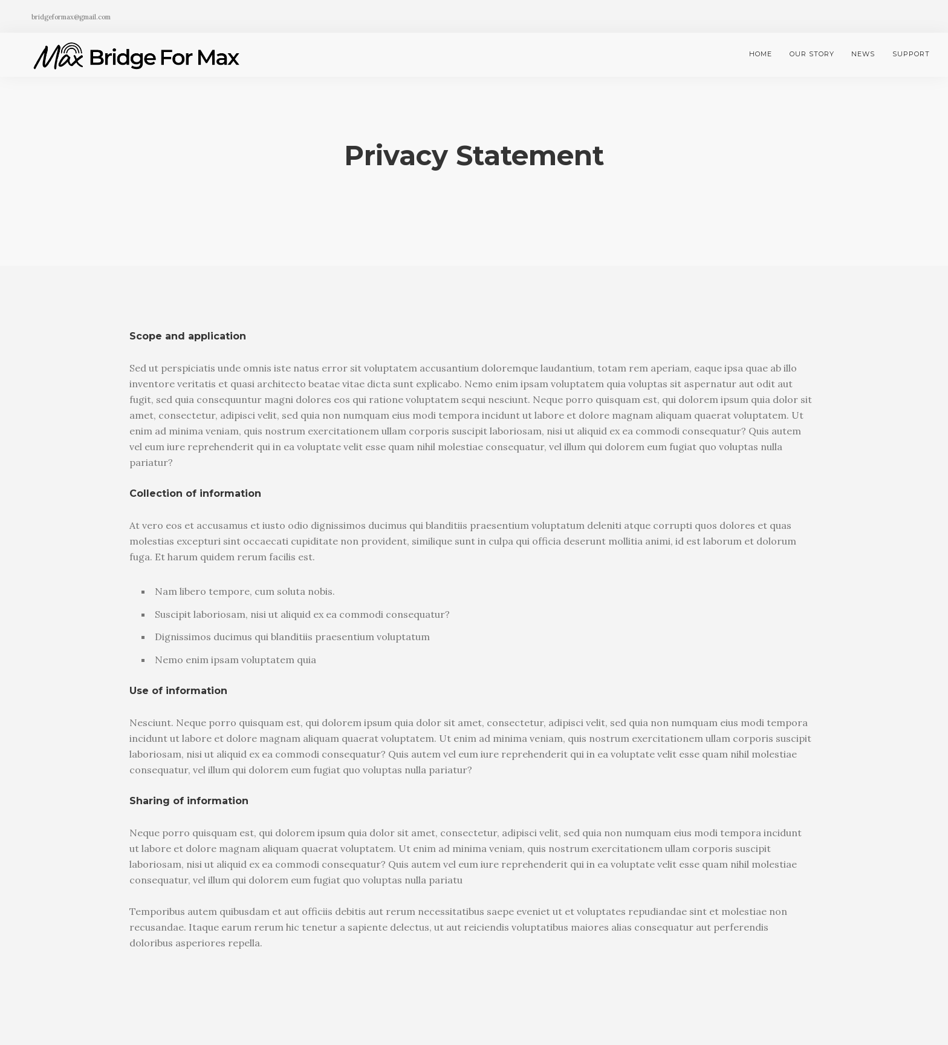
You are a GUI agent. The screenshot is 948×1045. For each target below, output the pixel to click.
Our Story (812, 54)
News (863, 54)
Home (760, 54)
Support (911, 54)
